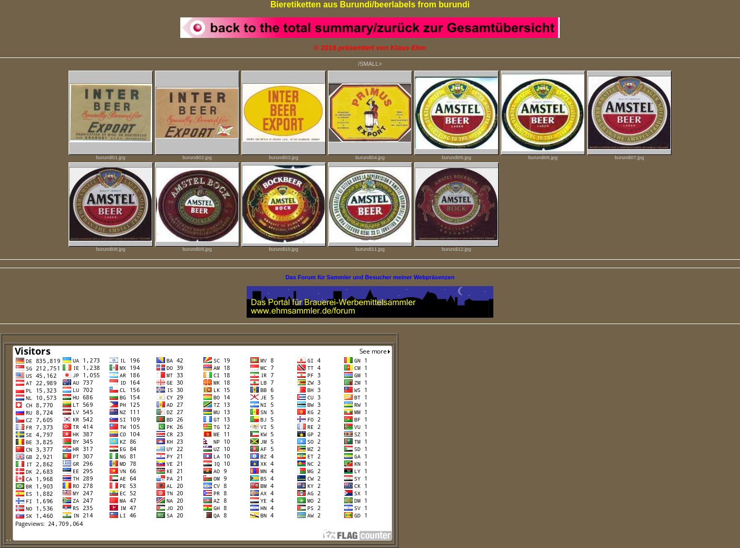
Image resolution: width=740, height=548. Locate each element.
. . (199, 538)
